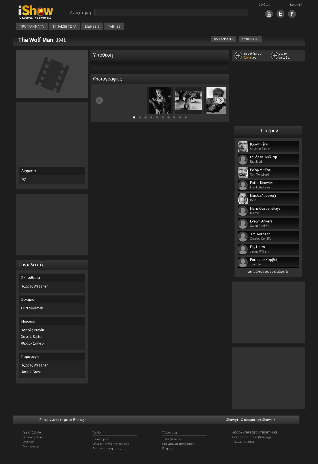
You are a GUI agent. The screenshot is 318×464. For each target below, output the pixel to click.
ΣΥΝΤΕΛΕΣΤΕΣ (250, 39)
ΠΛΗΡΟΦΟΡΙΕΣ (223, 39)
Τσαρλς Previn (32, 330)
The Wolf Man (36, 40)
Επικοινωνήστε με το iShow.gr (62, 419)
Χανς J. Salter (32, 336)
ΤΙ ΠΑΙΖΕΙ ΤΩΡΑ (64, 26)
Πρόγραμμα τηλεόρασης (178, 444)
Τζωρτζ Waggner (34, 286)
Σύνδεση (264, 4)
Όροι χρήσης (31, 446)
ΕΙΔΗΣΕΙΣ (92, 26)
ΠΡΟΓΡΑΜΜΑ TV (31, 26)
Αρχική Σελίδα (32, 432)
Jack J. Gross (31, 371)
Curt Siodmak (32, 308)
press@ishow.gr (260, 437)
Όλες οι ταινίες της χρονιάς (111, 444)
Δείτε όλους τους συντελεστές (268, 272)
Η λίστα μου (100, 439)
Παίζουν (269, 130)
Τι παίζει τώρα (171, 439)
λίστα (247, 57)
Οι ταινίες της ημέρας (107, 448)
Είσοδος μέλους (33, 437)
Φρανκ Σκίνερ (32, 343)
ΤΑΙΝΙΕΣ (114, 26)
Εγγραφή (296, 4)
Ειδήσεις (167, 448)
